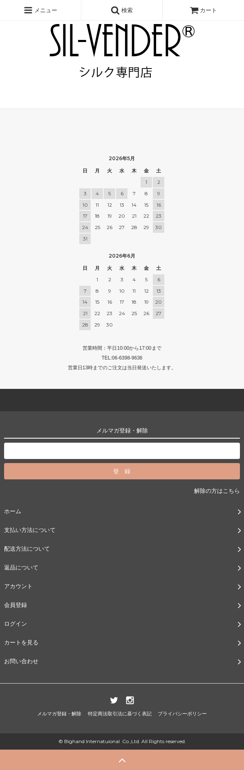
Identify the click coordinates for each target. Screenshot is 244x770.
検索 (122, 10)
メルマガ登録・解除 (59, 714)
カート (203, 10)
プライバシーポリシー (182, 714)
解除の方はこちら (217, 491)
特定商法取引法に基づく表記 (120, 714)
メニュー (40, 10)
